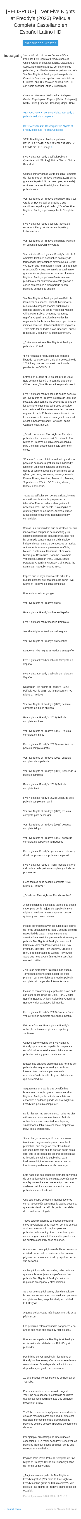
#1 (52, 147)
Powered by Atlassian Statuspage (61, 1509)
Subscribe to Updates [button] (40, 43)
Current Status (12, 1509)
